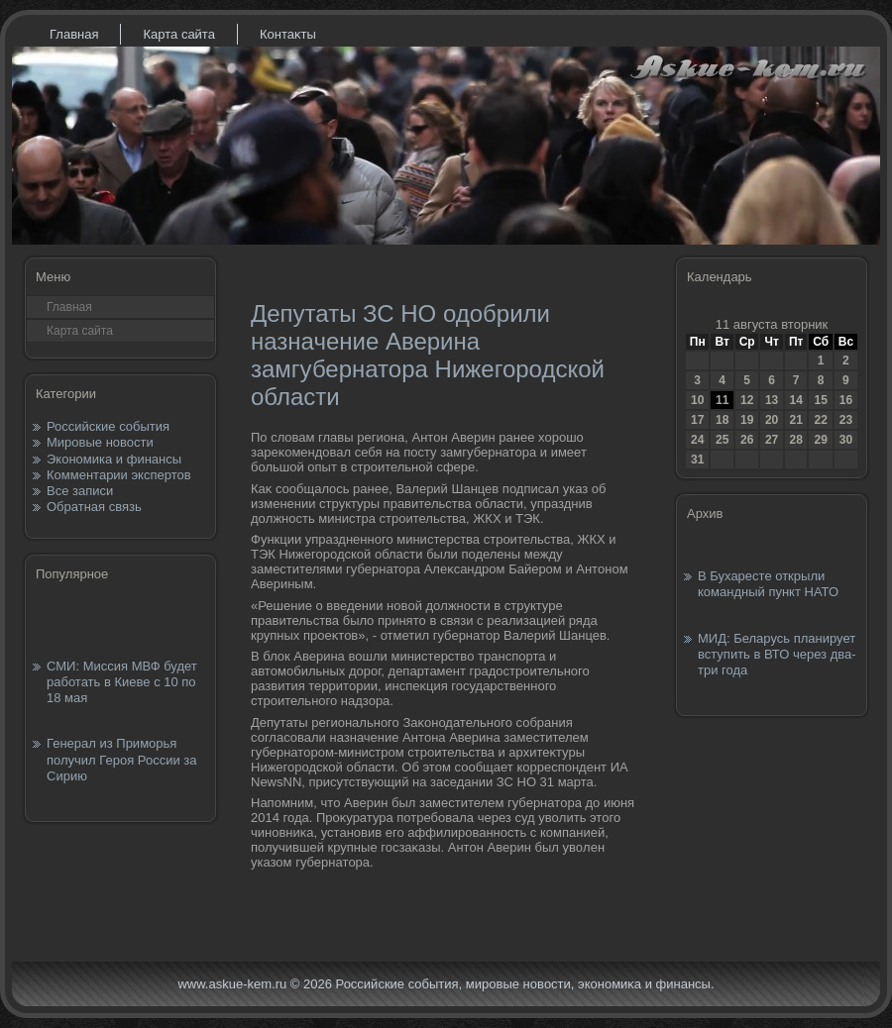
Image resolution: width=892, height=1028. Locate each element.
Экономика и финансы (114, 459)
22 (820, 420)
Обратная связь (94, 506)
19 (746, 420)
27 (771, 440)
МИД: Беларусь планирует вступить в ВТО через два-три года (777, 654)
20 (771, 420)
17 (697, 420)
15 (820, 400)
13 (771, 400)
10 (697, 400)
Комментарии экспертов (119, 474)
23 (845, 420)
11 (722, 400)
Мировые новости (100, 442)
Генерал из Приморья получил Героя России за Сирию (121, 759)
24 (697, 440)
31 (697, 459)
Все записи (80, 490)
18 (722, 420)
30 (845, 440)
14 (795, 400)
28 (795, 440)
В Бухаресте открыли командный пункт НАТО (768, 583)
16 (845, 400)
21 (795, 420)
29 (820, 440)
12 (746, 400)
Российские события (108, 426)
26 (746, 440)
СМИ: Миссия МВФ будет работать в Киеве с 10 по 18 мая (122, 682)
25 (722, 440)
